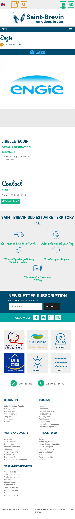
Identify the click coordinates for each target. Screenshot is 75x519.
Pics (32, 50)
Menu (4, 29)
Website (11, 201)
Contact (43, 50)
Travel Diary (17, 2)
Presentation (37, 50)
